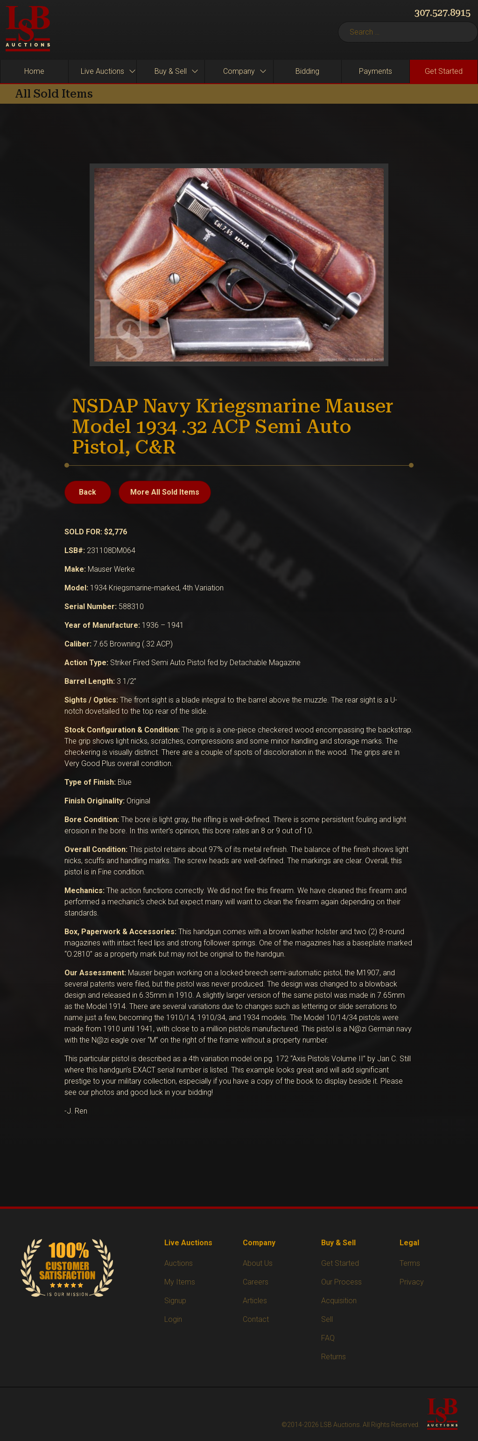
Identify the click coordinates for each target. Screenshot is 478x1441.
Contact (256, 1319)
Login (173, 1319)
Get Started (340, 1263)
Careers (255, 1282)
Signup (175, 1300)
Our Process (341, 1282)
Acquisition (339, 1300)
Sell (327, 1319)
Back (87, 492)
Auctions (178, 1263)
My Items (179, 1282)
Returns (333, 1356)
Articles (255, 1300)
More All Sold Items (164, 492)
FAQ (328, 1338)
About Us (258, 1263)
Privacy (412, 1282)
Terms (410, 1263)
